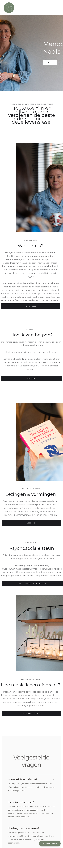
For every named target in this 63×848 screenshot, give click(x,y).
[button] (53, 8)
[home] (26, 7)
